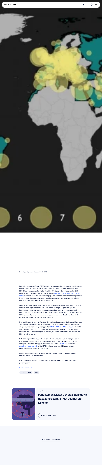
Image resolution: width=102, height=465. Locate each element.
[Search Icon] (83, 5)
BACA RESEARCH (26, 368)
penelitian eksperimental (28, 346)
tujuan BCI (63, 344)
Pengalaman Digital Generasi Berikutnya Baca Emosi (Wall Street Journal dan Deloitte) (62, 398)
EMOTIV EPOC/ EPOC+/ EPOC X (61, 327)
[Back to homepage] (10, 4)
